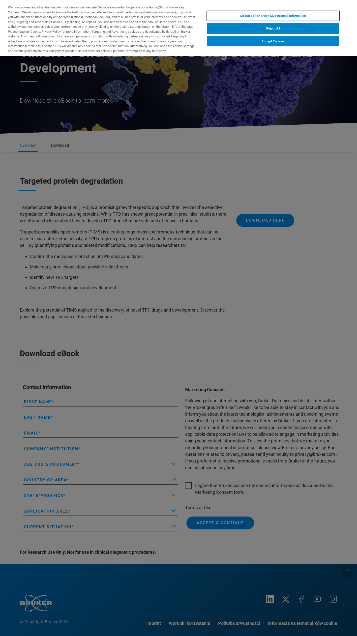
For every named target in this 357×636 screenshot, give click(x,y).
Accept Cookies (273, 41)
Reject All (273, 28)
